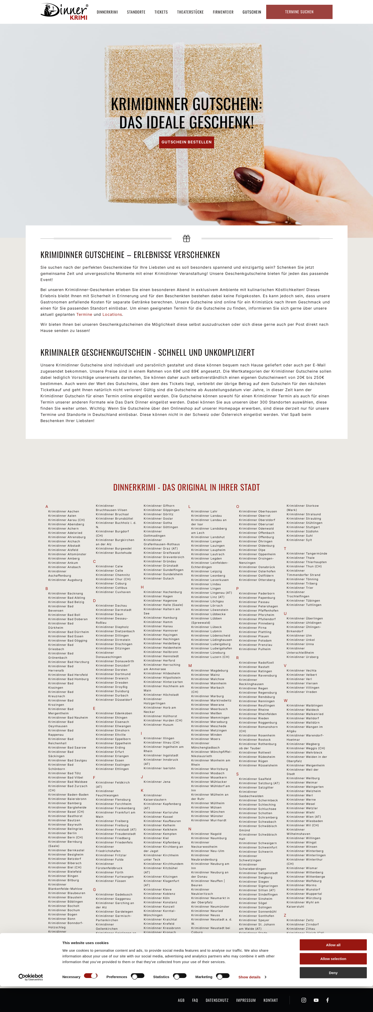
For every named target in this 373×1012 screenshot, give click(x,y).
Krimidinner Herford (159, 660)
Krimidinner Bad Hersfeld (68, 674)
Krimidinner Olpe (252, 550)
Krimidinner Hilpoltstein (162, 677)
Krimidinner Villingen (303, 687)
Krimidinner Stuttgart (303, 527)
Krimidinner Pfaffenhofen (259, 610)
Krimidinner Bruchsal (112, 514)
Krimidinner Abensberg (66, 524)
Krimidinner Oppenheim (257, 554)
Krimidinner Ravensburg (258, 675)
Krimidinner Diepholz (112, 627)
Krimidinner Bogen (62, 914)
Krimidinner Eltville (111, 734)
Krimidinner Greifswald (162, 553)
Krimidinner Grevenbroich (164, 557)
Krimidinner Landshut (208, 537)
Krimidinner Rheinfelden (258, 714)
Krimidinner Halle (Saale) (163, 605)
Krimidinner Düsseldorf (114, 699)
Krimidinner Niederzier (209, 949)
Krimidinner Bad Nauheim (68, 717)
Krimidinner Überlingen (305, 618)
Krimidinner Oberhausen (258, 511)
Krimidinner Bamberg (65, 803)
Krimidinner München (208, 811)
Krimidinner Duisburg (112, 691)
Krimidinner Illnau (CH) (162, 742)
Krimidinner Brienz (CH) (67, 957)
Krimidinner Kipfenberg (162, 842)
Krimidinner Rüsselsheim (258, 765)
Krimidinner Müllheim (208, 803)
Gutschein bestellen (187, 142)
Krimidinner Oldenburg (257, 545)
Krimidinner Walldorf (303, 718)
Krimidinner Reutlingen (257, 705)
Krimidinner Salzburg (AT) (259, 783)
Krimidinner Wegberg (303, 744)
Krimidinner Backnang (65, 593)
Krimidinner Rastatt (254, 667)
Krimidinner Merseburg (209, 722)
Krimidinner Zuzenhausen (307, 946)
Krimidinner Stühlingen (305, 523)
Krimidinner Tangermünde (307, 553)
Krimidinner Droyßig (112, 687)
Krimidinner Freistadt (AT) (116, 829)
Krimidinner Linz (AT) (208, 597)
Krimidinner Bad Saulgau (67, 760)
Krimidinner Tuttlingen (304, 605)
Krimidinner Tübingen (303, 600)
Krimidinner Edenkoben (114, 713)
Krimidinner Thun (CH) (304, 566)
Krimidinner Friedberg (113, 838)
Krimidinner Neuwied (207, 945)
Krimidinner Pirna (253, 627)
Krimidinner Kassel (158, 816)
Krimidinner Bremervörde (68, 953)
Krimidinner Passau (254, 602)
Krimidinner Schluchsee (257, 809)
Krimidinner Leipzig (206, 571)
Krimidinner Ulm (299, 635)
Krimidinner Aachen (63, 511)
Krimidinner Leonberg (208, 575)
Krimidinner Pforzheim (257, 615)
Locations (112, 314)
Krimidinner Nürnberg (208, 962)
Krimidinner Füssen (111, 881)
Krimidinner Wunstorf (303, 889)
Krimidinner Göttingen (161, 527)
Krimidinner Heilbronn (161, 652)
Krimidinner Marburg (207, 696)
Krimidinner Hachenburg (163, 592)
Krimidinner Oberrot (254, 515)
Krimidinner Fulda (110, 859)
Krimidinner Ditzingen (113, 648)
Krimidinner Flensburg (113, 799)
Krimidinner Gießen (111, 958)
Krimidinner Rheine (254, 709)
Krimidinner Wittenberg (305, 872)
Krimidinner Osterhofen (257, 571)
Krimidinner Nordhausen (210, 953)
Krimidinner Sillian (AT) (257, 890)
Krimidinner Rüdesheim (257, 757)
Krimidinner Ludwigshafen (211, 648)
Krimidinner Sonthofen (256, 916)
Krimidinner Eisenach (112, 722)
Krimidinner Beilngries (65, 829)
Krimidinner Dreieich (112, 678)
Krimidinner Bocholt (63, 906)
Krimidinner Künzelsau (161, 953)
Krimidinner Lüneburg (208, 652)
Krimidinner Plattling (255, 632)
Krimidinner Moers (205, 739)
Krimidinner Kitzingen (161, 876)
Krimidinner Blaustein (65, 897)
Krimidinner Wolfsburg (304, 881)
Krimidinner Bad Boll (64, 615)
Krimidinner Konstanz (160, 902)
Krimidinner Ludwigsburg (211, 644)
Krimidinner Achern (63, 528)
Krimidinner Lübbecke (208, 614)
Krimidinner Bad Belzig (66, 602)
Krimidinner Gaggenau (113, 898)
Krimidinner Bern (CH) (65, 837)
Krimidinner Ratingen (255, 671)
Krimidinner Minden (206, 734)
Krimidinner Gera (109, 954)
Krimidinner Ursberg (303, 657)
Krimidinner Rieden (254, 718)
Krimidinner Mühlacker (209, 781)
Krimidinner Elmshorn (113, 730)
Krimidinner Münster (207, 816)
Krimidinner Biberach (65, 863)
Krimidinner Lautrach (208, 554)
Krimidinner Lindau (206, 584)
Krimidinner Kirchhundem (164, 864)
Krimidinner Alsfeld (63, 550)
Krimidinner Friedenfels (114, 842)
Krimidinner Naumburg (209, 838)
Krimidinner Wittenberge (306, 876)
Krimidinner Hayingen (161, 635)
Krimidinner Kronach (160, 932)
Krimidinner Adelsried (65, 533)
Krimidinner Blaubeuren (66, 893)
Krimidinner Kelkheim (160, 829)
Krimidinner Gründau (160, 561)
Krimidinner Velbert (302, 674)
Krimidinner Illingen (159, 738)
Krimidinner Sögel (253, 903)
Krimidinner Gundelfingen (164, 570)
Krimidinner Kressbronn (162, 928)
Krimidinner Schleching (257, 804)
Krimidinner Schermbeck (258, 800)
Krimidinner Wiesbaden (305, 821)
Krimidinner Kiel (156, 838)
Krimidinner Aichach (64, 541)
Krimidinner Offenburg (256, 537)
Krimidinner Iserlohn (160, 768)
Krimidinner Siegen (254, 881)
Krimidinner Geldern (112, 941)
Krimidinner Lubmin (206, 631)
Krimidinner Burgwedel (114, 548)
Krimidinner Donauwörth (115, 661)
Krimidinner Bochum (64, 910)
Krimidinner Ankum (63, 562)
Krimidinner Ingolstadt (161, 755)
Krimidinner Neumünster (210, 906)
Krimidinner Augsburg (65, 580)
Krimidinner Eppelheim (113, 743)
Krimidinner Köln (157, 898)
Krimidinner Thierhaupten (307, 562)
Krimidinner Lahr (204, 511)
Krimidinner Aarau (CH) (66, 520)
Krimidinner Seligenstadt (258, 873)
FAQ (195, 1000)
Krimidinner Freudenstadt (116, 834)
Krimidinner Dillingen (112, 635)
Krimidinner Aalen (62, 515)
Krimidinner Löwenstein (209, 610)
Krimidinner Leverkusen (210, 580)
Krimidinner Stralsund (304, 514)
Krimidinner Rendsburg (257, 697)
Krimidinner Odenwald (256, 528)
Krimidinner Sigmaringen (258, 886)
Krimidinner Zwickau (303, 950)
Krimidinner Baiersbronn (67, 799)
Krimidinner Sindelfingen (258, 894)
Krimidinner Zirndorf (303, 924)
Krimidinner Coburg (111, 583)
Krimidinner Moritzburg (209, 769)
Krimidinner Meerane (207, 704)
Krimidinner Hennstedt (161, 656)
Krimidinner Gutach (159, 578)
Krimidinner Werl (300, 795)
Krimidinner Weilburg (303, 778)
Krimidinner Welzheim (304, 791)
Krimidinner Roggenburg (258, 722)
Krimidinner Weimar (302, 782)
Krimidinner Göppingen (162, 510)
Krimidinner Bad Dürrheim (68, 632)
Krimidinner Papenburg (257, 597)
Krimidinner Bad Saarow (67, 747)
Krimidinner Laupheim (208, 550)
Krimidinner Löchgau (207, 601)
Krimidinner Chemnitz (113, 575)
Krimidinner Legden (206, 558)
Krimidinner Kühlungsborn (164, 945)
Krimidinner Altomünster (67, 554)
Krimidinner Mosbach (208, 773)
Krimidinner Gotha (158, 523)
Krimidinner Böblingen (65, 901)
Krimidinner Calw (109, 566)
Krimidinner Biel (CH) (65, 867)
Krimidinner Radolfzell (256, 662)
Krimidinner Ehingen (112, 717)
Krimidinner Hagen (158, 596)
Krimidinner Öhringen (256, 541)
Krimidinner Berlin (62, 833)
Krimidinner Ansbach (64, 567)
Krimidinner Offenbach (257, 533)
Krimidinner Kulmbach (161, 949)
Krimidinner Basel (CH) (66, 811)
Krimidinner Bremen (64, 944)
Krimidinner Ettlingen (112, 769)
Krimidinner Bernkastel (66, 850)
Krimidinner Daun (109, 614)
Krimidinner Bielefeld (64, 871)
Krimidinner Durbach (112, 695)
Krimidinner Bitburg (63, 880)
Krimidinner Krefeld (159, 923)
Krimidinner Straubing (304, 518)
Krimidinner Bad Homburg (68, 679)
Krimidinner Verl (299, 679)
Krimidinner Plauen (254, 636)
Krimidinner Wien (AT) (304, 816)
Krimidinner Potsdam (255, 640)
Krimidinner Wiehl (301, 812)
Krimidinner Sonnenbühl (258, 911)
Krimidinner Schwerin (256, 851)
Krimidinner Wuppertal (304, 893)
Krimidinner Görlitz (159, 514)
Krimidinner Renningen (257, 701)
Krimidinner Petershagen (258, 606)
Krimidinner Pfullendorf (257, 619)
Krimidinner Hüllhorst (160, 716)
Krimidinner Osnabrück (257, 567)
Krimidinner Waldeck (303, 709)
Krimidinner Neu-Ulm (208, 851)
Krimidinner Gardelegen (114, 911)
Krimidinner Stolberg (255, 954)
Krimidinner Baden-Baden (68, 794)
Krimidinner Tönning (302, 579)
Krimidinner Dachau (111, 605)
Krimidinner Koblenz (160, 893)
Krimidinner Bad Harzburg (68, 662)
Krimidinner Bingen (63, 876)
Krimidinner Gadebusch (114, 894)
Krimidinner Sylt (299, 540)
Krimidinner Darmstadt (114, 610)
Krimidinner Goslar (158, 518)
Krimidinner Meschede (208, 726)
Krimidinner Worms (302, 885)
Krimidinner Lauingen (208, 545)
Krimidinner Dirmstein (113, 640)
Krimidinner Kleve (158, 889)
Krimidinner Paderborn (257, 593)
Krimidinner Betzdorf (64, 859)
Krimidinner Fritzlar (111, 855)
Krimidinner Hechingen (162, 639)
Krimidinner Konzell (159, 906)
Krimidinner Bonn (61, 918)
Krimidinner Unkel (301, 640)
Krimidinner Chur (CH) (113, 579)
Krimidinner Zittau (301, 928)
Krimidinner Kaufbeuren (162, 821)
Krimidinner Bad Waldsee (68, 781)
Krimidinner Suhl (300, 535)
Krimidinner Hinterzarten (163, 682)
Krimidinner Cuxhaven (113, 592)
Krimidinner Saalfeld (255, 779)
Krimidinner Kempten (160, 834)
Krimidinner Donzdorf (113, 665)
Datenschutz (217, 1000)
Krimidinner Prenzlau (255, 645)
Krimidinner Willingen (303, 838)
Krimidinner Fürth (109, 872)
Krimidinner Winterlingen (306, 855)
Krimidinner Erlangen (112, 756)
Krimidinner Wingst (302, 842)
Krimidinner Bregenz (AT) (68, 940)
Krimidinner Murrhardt (208, 820)
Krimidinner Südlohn (303, 531)
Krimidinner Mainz (205, 674)
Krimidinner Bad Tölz (64, 773)
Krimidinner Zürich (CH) (305, 933)
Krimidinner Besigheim (66, 854)
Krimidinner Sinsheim (256, 898)
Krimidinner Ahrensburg (67, 537)
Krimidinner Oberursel (256, 524)
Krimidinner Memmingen (210, 717)
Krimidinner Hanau (158, 626)
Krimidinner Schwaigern (258, 843)
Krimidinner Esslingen (113, 764)
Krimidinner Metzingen (209, 730)
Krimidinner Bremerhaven (68, 948)
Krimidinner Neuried (207, 911)
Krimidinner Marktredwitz (211, 700)
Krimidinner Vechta (302, 670)
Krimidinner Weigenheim (306, 765)
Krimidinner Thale (301, 558)
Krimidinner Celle (109, 570)
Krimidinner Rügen (253, 761)
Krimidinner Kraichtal (160, 919)
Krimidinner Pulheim (255, 649)
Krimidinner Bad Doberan (68, 619)
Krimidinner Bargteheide (67, 807)
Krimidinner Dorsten (112, 669)
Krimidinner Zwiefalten (305, 954)
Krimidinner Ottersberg (257, 580)
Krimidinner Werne (301, 799)
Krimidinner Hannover (161, 630)
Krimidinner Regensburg (258, 692)
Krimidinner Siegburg (255, 877)
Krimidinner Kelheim (160, 825)
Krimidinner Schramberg (258, 817)
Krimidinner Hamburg (160, 617)
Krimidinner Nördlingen (209, 958)
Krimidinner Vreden (302, 692)
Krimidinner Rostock (255, 739)
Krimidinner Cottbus (111, 587)
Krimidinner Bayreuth (65, 824)
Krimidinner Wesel (301, 804)
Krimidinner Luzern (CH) (210, 657)
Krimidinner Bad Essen (65, 636)
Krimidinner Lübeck (206, 627)
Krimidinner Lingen (206, 588)
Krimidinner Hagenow (160, 600)
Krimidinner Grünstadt (161, 565)
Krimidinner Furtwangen (115, 876)
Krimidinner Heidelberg (162, 643)
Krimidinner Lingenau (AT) (211, 592)
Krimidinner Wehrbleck (305, 752)
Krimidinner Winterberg (305, 851)
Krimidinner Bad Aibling (66, 597)
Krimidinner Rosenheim (257, 735)
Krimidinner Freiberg (112, 821)
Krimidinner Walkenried (305, 714)
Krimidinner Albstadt (64, 545)
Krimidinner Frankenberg (115, 808)
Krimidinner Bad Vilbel (65, 777)
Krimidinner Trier (300, 587)
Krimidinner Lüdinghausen (211, 640)
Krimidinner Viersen (302, 683)
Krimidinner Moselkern (209, 777)
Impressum (246, 1000)
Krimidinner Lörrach (207, 605)
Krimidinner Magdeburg (209, 670)
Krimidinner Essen (110, 760)
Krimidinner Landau (206, 515)
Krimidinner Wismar (302, 868)
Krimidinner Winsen (302, 846)
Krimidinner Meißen (206, 713)
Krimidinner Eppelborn (113, 739)
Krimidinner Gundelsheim (163, 574)
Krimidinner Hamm (158, 622)
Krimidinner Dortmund (113, 674)
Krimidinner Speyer (254, 920)
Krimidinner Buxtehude (114, 553)
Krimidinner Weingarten (305, 786)
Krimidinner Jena (157, 781)
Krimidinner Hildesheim (162, 673)
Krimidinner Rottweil (255, 752)
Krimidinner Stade (253, 933)
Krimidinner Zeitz (300, 920)
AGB (181, 1000)
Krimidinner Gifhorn (159, 505)
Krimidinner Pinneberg (256, 623)
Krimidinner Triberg (302, 583)
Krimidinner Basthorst (65, 816)
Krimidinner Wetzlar (302, 808)
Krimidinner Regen (253, 688)
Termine (84, 314)
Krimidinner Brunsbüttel (114, 518)
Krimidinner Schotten (255, 813)
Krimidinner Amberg (64, 558)
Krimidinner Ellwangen (113, 726)
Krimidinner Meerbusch (209, 709)
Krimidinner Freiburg (112, 825)
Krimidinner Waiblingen (305, 705)
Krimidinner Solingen (255, 907)
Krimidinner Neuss (205, 915)
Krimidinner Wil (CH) (303, 825)
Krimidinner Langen (206, 541)
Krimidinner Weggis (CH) (306, 748)
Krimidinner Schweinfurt (258, 847)
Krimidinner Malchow (208, 679)
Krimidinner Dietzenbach (115, 631)
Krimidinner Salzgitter (256, 787)
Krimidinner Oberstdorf (257, 520)
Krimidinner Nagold (206, 834)
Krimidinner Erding (110, 747)
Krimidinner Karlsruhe (161, 812)
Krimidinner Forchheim (114, 804)
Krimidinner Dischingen (114, 644)
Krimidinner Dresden (112, 682)
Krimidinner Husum (159, 724)
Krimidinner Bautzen (64, 820)
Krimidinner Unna (300, 644)
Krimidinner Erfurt (110, 752)
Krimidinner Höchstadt (161, 694)
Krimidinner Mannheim (209, 683)
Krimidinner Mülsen (206, 807)
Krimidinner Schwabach (257, 821)
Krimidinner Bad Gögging (67, 640)
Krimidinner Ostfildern (256, 575)
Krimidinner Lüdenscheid (210, 635)
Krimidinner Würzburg (304, 898)
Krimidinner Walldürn (303, 722)
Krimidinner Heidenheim (163, 647)
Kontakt (271, 1000)
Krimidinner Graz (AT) (161, 548)
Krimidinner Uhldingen (304, 622)
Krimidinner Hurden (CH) (163, 720)
